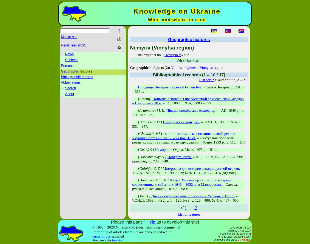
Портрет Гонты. (179, 157)
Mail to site (69, 37)
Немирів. (162, 150)
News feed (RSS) (74, 45)
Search (70, 90)
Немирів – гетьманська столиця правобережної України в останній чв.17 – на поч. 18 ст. (183, 136)
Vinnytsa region (211, 68)
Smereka (117, 240)
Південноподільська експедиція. (191, 110)
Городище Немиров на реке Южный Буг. (170, 87)
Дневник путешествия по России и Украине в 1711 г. (193, 196)
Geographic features (76, 72)
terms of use (101, 236)
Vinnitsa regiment (184, 68)
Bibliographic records (77, 78)
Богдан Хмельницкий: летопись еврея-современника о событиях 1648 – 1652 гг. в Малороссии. (181, 182)
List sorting (207, 80)
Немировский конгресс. (181, 122)
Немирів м (172, 55)
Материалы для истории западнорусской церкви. (201, 169)
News (69, 55)
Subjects (71, 61)
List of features (189, 214)
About (69, 96)
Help (150, 222)
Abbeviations (71, 84)
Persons (67, 67)
